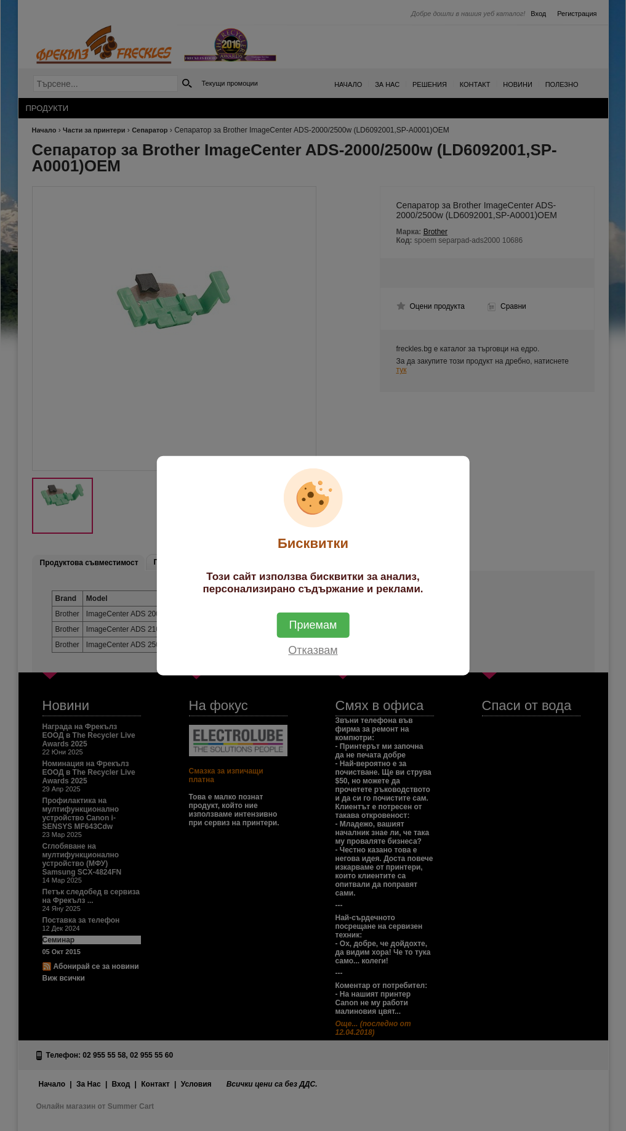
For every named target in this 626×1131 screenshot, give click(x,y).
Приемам (313, 625)
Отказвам (312, 650)
